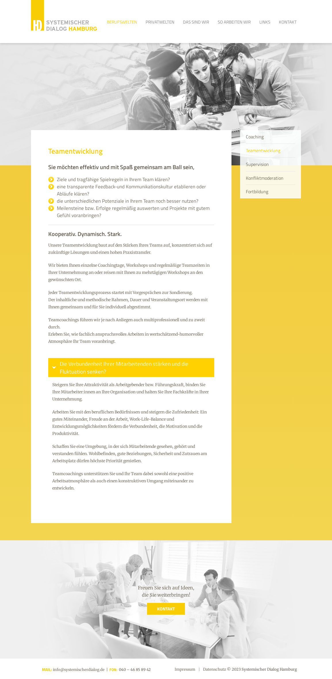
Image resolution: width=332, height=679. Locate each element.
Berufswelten (122, 22)
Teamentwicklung (263, 150)
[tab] (131, 367)
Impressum (185, 669)
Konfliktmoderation (264, 178)
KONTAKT (166, 609)
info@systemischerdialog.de (78, 669)
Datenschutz (214, 669)
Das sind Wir (196, 22)
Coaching (255, 136)
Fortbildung (257, 191)
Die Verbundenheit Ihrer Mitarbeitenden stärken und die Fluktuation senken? (124, 367)
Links (264, 22)
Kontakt (288, 22)
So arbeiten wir (234, 22)
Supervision (257, 164)
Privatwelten (160, 22)
